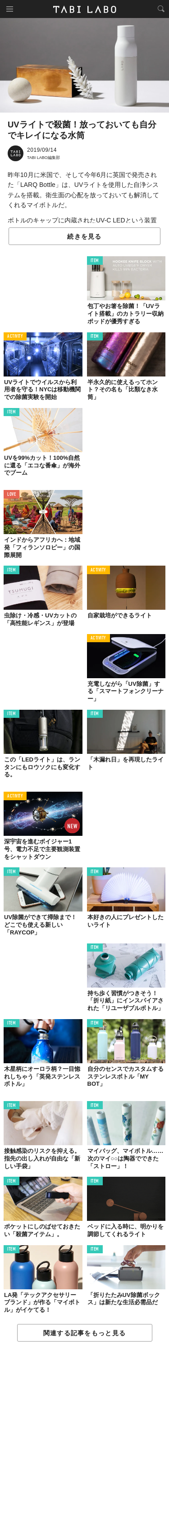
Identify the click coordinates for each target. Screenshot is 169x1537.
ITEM (95, 260)
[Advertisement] (84, 1439)
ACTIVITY (15, 336)
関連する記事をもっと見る (84, 1333)
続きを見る (84, 236)
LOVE (11, 494)
